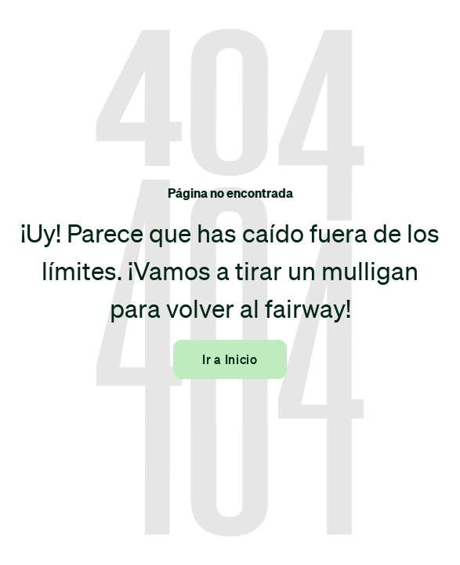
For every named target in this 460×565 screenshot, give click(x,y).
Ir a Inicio (229, 359)
